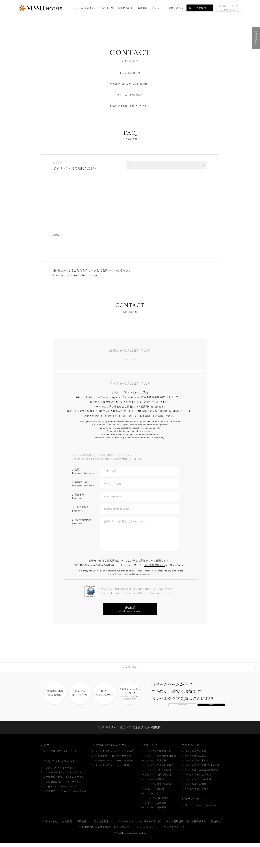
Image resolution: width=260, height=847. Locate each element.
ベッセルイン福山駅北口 (155, 801)
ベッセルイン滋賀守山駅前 (156, 787)
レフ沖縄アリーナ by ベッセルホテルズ (64, 794)
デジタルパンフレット (146, 830)
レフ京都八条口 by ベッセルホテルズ (63, 776)
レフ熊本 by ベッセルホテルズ (60, 790)
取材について (122, 830)
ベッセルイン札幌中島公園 (156, 754)
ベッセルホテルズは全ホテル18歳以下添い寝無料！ (130, 728)
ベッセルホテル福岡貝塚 (198, 778)
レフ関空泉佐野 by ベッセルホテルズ (63, 780)
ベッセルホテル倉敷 (196, 754)
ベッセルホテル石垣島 (197, 792)
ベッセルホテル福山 (196, 759)
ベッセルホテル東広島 (197, 764)
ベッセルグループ (174, 830)
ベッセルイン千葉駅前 (154, 764)
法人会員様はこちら (228, 10)
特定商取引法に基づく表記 (94, 830)
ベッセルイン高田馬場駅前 (156, 778)
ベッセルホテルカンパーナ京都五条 (114, 764)
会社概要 (67, 825)
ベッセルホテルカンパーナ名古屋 (113, 759)
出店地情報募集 (100, 825)
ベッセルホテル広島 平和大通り (202, 769)
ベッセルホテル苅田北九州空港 (202, 773)
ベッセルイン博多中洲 (154, 811)
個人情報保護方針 (154, 565)
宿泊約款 (216, 825)
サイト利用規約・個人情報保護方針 (186, 825)
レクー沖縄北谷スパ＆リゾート (60, 754)
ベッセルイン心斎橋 (153, 792)
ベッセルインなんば (153, 797)
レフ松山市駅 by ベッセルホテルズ (62, 785)
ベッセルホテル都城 (196, 787)
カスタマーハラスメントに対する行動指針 (137, 825)
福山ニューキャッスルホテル (200, 808)
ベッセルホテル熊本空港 (198, 783)
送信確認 (130, 609)
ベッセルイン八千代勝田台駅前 (159, 759)
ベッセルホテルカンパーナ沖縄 (112, 769)
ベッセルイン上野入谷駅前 (156, 773)
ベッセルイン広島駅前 (154, 806)
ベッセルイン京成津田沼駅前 (158, 769)
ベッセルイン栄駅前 (153, 783)
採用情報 (82, 825)
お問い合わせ (50, 825)
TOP (120, 667)
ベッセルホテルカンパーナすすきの (114, 754)
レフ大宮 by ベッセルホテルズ (60, 771)
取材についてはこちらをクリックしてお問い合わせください (92, 272)
